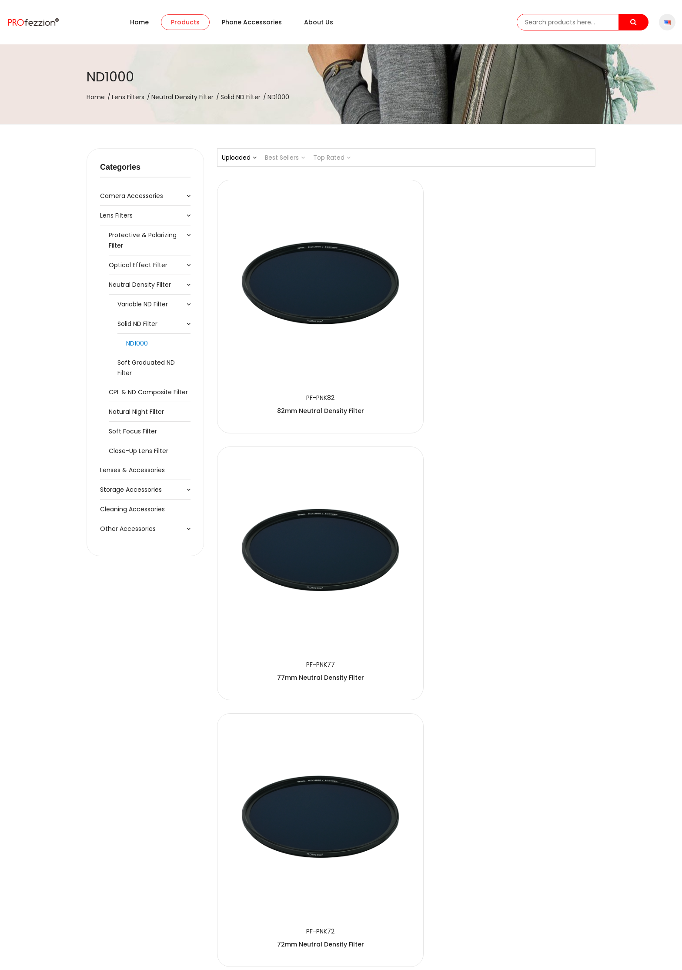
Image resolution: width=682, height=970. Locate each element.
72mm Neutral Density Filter (536, 321)
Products (185, 22)
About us (318, 22)
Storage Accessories (131, 489)
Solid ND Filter (241, 97)
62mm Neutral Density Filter (406, 499)
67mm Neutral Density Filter (275, 499)
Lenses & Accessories (132, 470)
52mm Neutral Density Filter (406, 676)
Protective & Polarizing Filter (143, 240)
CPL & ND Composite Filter (148, 392)
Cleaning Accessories (132, 509)
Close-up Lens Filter (138, 450)
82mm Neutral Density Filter (275, 321)
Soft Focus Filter (133, 431)
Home (139, 22)
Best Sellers (285, 157)
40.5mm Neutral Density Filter (275, 854)
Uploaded (239, 157)
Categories (120, 167)
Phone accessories (252, 22)
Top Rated (332, 157)
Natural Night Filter (136, 411)
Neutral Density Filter (182, 97)
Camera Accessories (131, 195)
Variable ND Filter (142, 304)
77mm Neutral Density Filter (406, 321)
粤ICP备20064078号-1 (284, 955)
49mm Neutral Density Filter (536, 676)
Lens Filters (128, 97)
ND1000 (137, 343)
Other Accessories (128, 528)
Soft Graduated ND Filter (146, 367)
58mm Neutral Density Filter (536, 499)
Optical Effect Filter (138, 265)
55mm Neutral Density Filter (275, 676)
